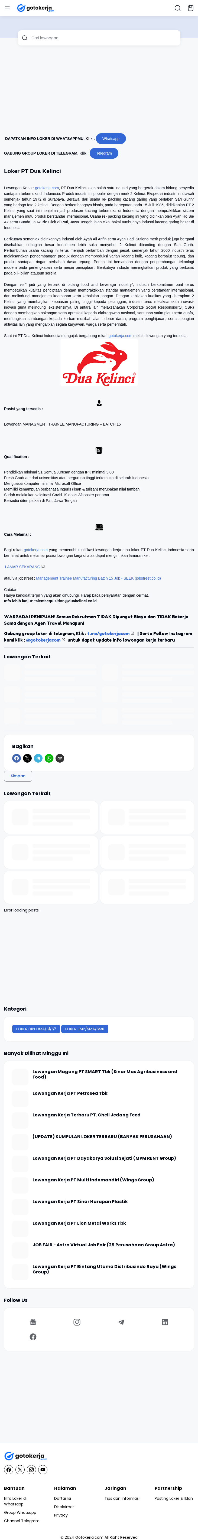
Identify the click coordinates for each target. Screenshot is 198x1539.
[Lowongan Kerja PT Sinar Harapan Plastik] (20, 1207)
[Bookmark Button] (190, 8)
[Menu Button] (7, 8)
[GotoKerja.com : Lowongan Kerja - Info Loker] (99, 1456)
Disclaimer (64, 1506)
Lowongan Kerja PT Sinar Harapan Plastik (80, 1202)
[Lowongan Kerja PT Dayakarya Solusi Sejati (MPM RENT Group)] (20, 1164)
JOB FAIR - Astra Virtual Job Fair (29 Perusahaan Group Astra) (104, 1245)
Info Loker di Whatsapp (15, 1501)
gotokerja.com (47, 188)
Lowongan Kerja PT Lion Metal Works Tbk (79, 1223)
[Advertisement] (99, 91)
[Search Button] (177, 8)
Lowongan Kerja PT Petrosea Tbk (70, 1093)
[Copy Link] (60, 758)
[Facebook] (16, 758)
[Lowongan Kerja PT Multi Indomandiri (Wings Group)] (20, 1185)
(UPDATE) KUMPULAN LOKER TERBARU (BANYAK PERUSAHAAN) (102, 1137)
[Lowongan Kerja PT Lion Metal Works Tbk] (20, 1229)
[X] (27, 758)
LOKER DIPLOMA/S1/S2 (36, 1029)
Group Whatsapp (20, 1512)
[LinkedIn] (165, 1322)
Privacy (61, 1515)
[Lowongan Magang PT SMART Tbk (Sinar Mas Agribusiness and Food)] (20, 1077)
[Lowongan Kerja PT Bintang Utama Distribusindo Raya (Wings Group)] (20, 1272)
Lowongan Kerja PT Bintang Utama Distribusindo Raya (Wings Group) (104, 1269)
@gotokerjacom (43, 640)
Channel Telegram (22, 1521)
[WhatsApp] (49, 758)
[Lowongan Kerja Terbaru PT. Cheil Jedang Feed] (20, 1120)
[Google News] (33, 1322)
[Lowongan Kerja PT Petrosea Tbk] (20, 1099)
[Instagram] (77, 1322)
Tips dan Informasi (122, 1498)
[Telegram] (38, 758)
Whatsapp (110, 138)
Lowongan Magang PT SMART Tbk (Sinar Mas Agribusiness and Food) (105, 1074)
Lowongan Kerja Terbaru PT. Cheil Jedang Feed (87, 1115)
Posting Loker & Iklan (174, 1498)
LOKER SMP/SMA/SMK (84, 1029)
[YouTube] (42, 1469)
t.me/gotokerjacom (108, 633)
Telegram (104, 153)
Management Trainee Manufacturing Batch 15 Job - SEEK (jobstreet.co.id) (98, 578)
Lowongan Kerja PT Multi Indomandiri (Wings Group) (93, 1180)
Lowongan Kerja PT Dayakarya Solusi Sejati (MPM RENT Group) (104, 1158)
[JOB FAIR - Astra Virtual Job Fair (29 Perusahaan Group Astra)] (20, 1250)
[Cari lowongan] (103, 37)
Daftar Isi (62, 1498)
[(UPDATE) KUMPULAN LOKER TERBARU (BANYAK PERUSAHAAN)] (20, 1142)
